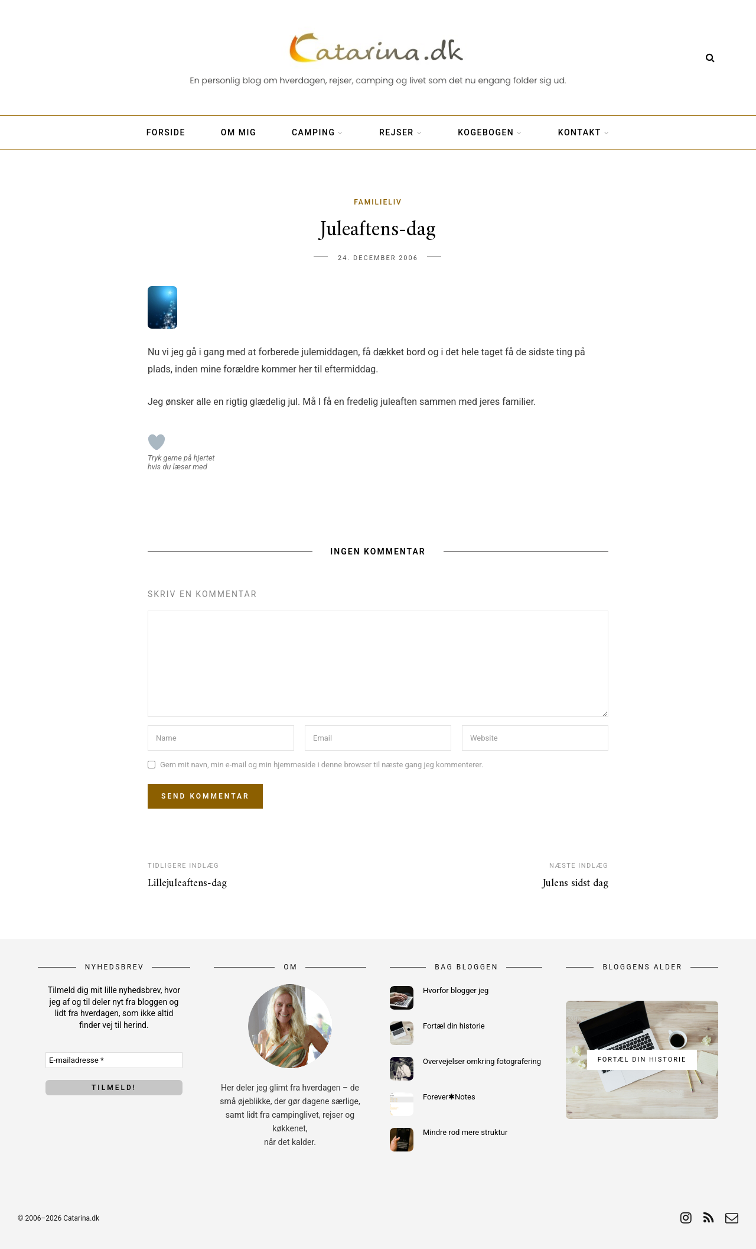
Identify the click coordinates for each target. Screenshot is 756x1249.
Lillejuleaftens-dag (187, 883)
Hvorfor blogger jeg (455, 990)
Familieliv (378, 202)
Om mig (238, 132)
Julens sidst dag (575, 883)
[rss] (708, 1218)
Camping (313, 132)
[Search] (710, 57)
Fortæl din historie (454, 1025)
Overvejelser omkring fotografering (482, 1061)
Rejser (396, 132)
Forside (165, 132)
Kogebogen (486, 132)
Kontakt (579, 132)
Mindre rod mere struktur (465, 1132)
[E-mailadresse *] (114, 1060)
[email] (731, 1218)
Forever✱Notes (449, 1096)
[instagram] (686, 1218)
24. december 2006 (378, 258)
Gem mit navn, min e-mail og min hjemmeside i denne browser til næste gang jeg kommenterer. (321, 764)
